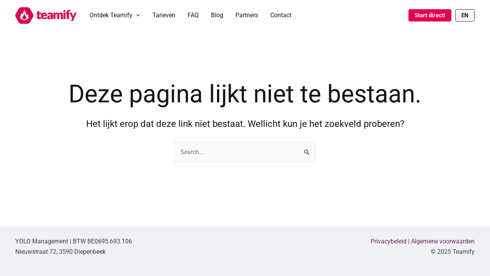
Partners (246, 15)
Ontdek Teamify (115, 15)
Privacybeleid (389, 241)
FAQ (193, 15)
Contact (280, 15)
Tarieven (163, 15)
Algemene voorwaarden (443, 241)
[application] (136, 15)
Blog (217, 15)
